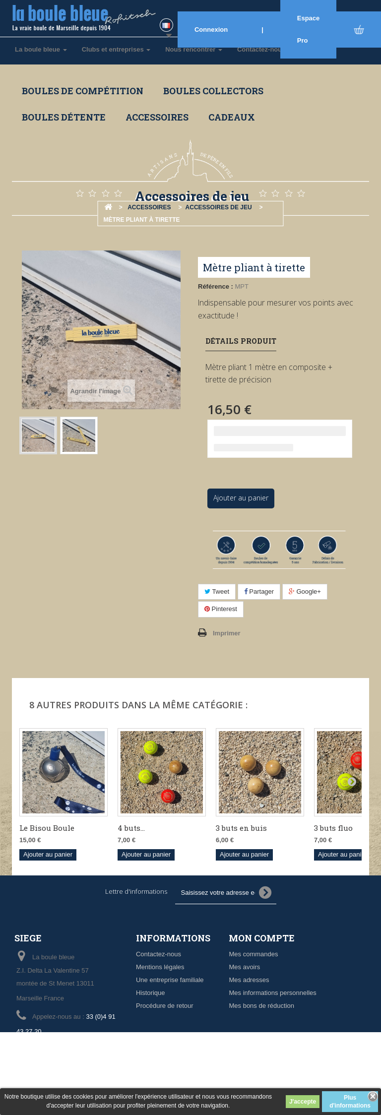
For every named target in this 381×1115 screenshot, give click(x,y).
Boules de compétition (82, 91)
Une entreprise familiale (170, 980)
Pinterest (220, 609)
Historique (150, 992)
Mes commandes (253, 954)
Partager (259, 591)
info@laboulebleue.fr (85, 1049)
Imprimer (227, 633)
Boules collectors (213, 91)
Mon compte (262, 938)
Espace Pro (308, 29)
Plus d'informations (350, 1101)
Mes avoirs (244, 967)
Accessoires (157, 117)
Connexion (211, 29)
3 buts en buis (241, 828)
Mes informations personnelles (272, 992)
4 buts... (131, 828)
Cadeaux (231, 117)
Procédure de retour (164, 1005)
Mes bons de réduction (261, 1005)
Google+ (305, 591)
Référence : (215, 286)
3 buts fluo (333, 828)
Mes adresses (249, 980)
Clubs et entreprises (116, 49)
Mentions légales (160, 967)
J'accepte (302, 1101)
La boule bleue (41, 49)
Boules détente (64, 117)
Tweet (216, 591)
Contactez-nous (158, 954)
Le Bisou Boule (46, 828)
